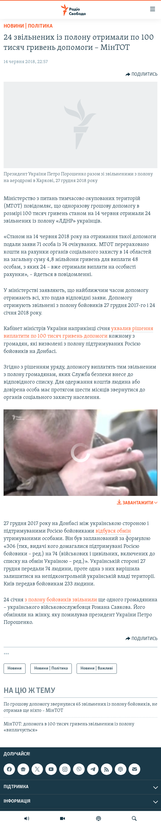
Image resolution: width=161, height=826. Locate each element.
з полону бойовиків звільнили (61, 600)
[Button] (142, 74)
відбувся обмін (113, 531)
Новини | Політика (28, 26)
